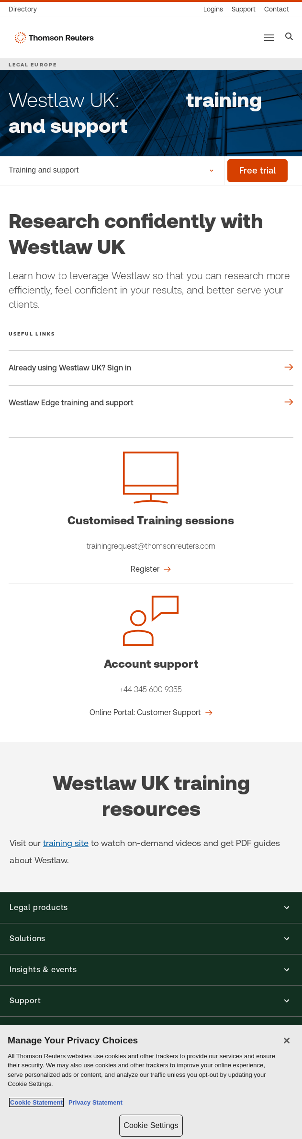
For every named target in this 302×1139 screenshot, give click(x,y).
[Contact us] (276, 9)
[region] (151, 1082)
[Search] (289, 37)
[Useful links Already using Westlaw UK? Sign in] (151, 368)
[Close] (286, 1040)
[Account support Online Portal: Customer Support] (151, 712)
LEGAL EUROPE (33, 64)
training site (66, 843)
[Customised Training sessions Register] (151, 569)
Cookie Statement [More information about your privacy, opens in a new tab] (36, 1102)
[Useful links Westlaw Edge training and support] (151, 403)
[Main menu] (269, 37)
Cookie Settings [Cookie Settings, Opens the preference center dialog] (150, 1125)
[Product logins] (213, 9)
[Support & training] (243, 9)
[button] (151, 907)
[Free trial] (257, 170)
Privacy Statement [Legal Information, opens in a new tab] (94, 1102)
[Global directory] (25, 9)
